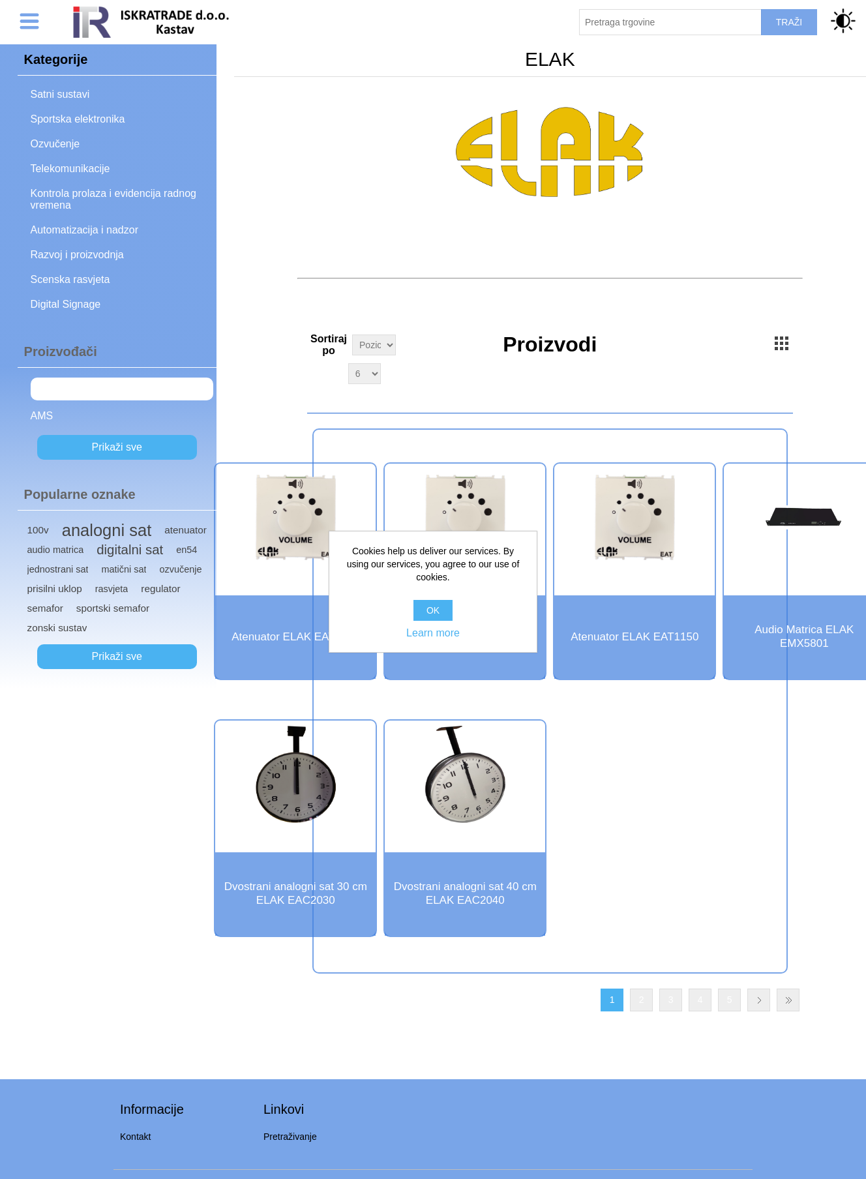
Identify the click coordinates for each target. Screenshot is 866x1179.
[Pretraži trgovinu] (670, 22)
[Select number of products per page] (364, 373)
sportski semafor (112, 608)
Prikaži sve (117, 447)
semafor (45, 608)
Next (758, 1000)
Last (788, 1000)
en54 (186, 550)
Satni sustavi (60, 94)
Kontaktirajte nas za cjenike (549, 292)
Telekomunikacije (70, 168)
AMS (42, 415)
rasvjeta (111, 589)
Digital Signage (66, 304)
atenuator (185, 529)
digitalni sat (130, 550)
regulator (160, 588)
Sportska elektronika (78, 119)
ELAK (49, 388)
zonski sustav (57, 627)
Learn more (433, 632)
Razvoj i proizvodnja (77, 254)
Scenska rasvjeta (70, 279)
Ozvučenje (55, 143)
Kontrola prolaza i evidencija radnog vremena (113, 199)
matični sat (123, 569)
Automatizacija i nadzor (84, 229)
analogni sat (107, 530)
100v (38, 529)
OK (433, 610)
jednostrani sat (58, 569)
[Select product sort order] (374, 345)
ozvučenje (180, 569)
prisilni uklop (54, 588)
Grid (782, 343)
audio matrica (55, 550)
